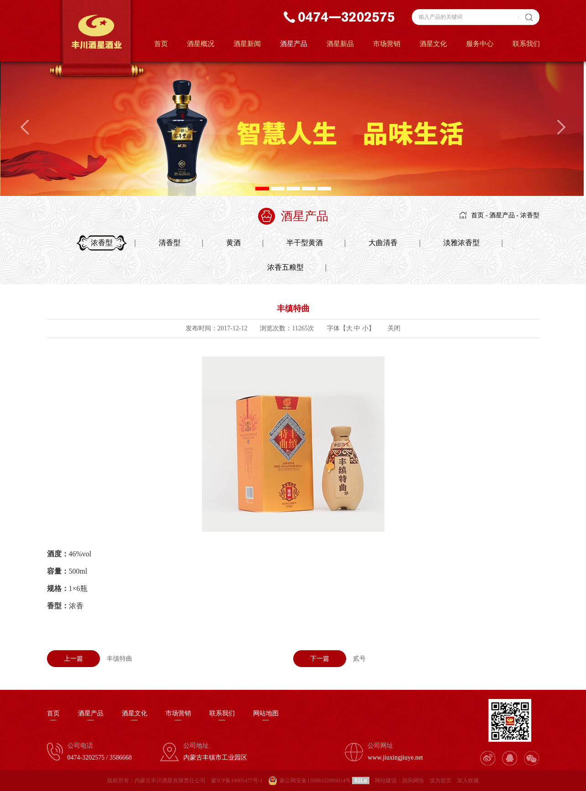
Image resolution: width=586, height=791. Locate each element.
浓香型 (529, 215)
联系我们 (526, 43)
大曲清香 (383, 243)
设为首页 (440, 780)
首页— (53, 716)
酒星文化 (433, 43)
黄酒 (233, 243)
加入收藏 (468, 780)
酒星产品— (91, 716)
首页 (161, 43)
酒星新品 (340, 43)
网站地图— (266, 716)
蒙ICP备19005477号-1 (237, 780)
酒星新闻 (247, 43)
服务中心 (479, 43)
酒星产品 (293, 43)
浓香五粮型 (285, 267)
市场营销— (178, 716)
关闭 (394, 328)
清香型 (170, 243)
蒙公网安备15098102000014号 (315, 780)
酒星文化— (134, 716)
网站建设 (386, 780)
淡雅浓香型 (461, 243)
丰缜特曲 (89, 658)
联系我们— (222, 716)
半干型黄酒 (304, 243)
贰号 (329, 658)
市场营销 (386, 43)
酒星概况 (200, 43)
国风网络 (413, 780)
